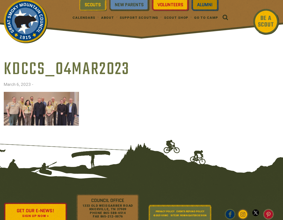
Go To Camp (206, 18)
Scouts (93, 5)
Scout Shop (176, 18)
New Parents (129, 5)
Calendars (83, 18)
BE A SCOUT (266, 22)
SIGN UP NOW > (35, 216)
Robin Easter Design (193, 215)
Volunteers (170, 5)
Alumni (205, 5)
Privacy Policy (165, 211)
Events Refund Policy (190, 211)
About (107, 18)
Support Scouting (139, 18)
